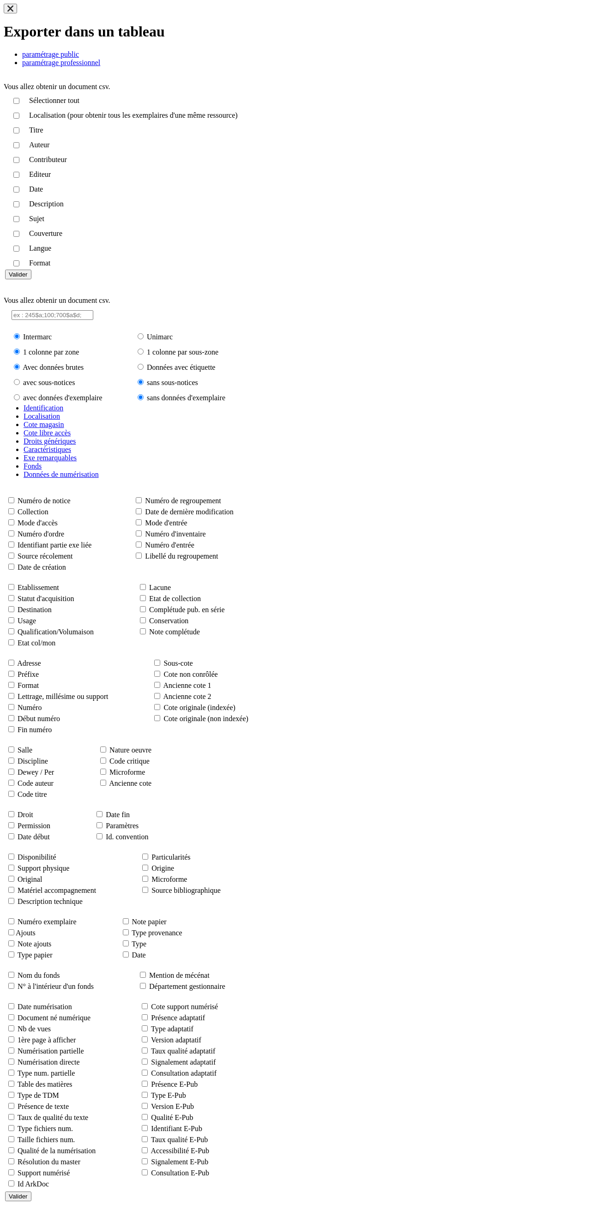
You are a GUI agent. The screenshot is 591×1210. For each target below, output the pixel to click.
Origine (162, 868)
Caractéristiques (47, 449)
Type (139, 944)
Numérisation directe (49, 1062)
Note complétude (174, 632)
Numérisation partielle (51, 1051)
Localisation (42, 416)
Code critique (129, 761)
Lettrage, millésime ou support (63, 696)
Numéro (30, 707)
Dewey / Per (36, 772)
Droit (25, 815)
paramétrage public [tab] (50, 54)
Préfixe (28, 674)
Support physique (43, 868)
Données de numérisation (61, 474)
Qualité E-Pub (172, 1117)
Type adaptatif (172, 1029)
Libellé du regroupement (181, 556)
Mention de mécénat (179, 975)
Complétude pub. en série (187, 610)
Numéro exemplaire (47, 922)
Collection (33, 512)
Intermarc (37, 337)
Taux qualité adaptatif (183, 1051)
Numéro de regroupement (183, 501)
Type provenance (157, 933)
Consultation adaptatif (184, 1073)
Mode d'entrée (166, 523)
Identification (43, 408)
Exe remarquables (50, 458)
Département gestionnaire (187, 986)
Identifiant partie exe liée (54, 545)
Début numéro (39, 718)
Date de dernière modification (189, 512)
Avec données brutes (53, 367)
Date (139, 955)
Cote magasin (44, 424)
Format (28, 685)
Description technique (50, 901)
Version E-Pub (172, 1106)
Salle (25, 750)
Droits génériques (50, 441)
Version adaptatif (176, 1040)
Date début (34, 837)
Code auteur (36, 783)
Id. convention (127, 837)
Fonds (33, 466)
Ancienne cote (130, 783)
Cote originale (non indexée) (205, 718)
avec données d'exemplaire (63, 398)
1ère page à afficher (47, 1040)
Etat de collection (175, 598)
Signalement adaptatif (183, 1062)
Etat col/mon (36, 643)
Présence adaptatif (178, 1018)
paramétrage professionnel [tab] (61, 62)
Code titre (32, 794)
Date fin (118, 815)
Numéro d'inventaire (175, 534)
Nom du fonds (39, 975)
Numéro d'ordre (41, 534)
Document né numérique (54, 1018)
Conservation (168, 621)
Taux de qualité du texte (53, 1117)
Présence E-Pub (174, 1084)
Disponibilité (37, 857)
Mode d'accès (38, 523)
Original (30, 879)
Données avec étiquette (181, 367)
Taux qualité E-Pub (179, 1140)
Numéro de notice (44, 501)
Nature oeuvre (130, 750)
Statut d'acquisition (46, 598)
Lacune (160, 587)
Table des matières (45, 1084)
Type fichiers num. (45, 1128)
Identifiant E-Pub (176, 1128)
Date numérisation (45, 1007)
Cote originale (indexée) (199, 707)
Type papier (35, 955)
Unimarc (160, 337)
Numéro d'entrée (169, 545)
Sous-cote (178, 663)
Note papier (149, 922)
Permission (34, 826)
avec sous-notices (49, 382)
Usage (27, 621)
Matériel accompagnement (57, 890)
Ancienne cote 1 (187, 685)
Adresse (29, 663)
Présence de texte (43, 1106)
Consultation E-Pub (180, 1173)
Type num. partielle (46, 1073)
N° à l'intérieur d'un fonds (56, 986)
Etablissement (38, 587)
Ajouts (26, 933)
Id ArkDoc (33, 1184)
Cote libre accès (47, 433)
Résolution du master (49, 1162)
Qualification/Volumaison (56, 632)
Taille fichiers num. (46, 1140)
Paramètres (122, 826)
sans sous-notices (172, 382)
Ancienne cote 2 (187, 696)
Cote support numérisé (184, 1007)
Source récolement (45, 556)
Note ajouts (34, 944)
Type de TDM (38, 1095)
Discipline (33, 761)
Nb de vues (34, 1029)
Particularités (170, 857)
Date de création (42, 567)
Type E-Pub (168, 1095)
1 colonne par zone (51, 352)
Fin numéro (35, 730)
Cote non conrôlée (190, 674)
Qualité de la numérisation (57, 1151)
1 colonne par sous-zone (182, 352)
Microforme (127, 772)
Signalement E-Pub (179, 1162)
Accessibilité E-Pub (180, 1151)
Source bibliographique (186, 890)
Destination (35, 610)
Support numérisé (44, 1173)
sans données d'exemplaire (186, 398)
